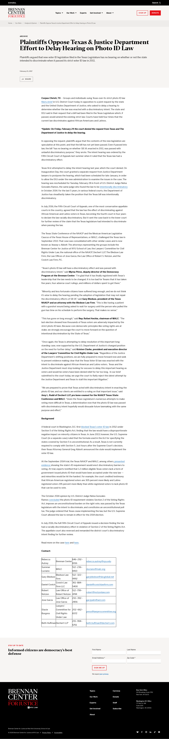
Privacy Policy (46, 733)
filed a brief (47, 102)
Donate (116, 697)
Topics (58, 13)
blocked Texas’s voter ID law (95, 427)
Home (10, 23)
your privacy (104, 674)
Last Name (131, 650)
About (108, 13)
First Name (96, 650)
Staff (115, 703)
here (67, 542)
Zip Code (130, 658)
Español (12, 3)
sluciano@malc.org (95, 569)
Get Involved (95, 13)
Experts (83, 13)
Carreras (116, 691)
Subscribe (117, 709)
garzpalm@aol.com (95, 600)
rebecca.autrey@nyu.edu (98, 561)
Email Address (98, 658)
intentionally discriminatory (114, 187)
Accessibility (58, 733)
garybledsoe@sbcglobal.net (100, 577)
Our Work (70, 13)
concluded (54, 500)
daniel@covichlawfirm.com (99, 584)
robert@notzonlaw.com (98, 592)
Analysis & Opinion (31, 23)
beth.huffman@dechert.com (100, 623)
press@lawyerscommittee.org (101, 611)
